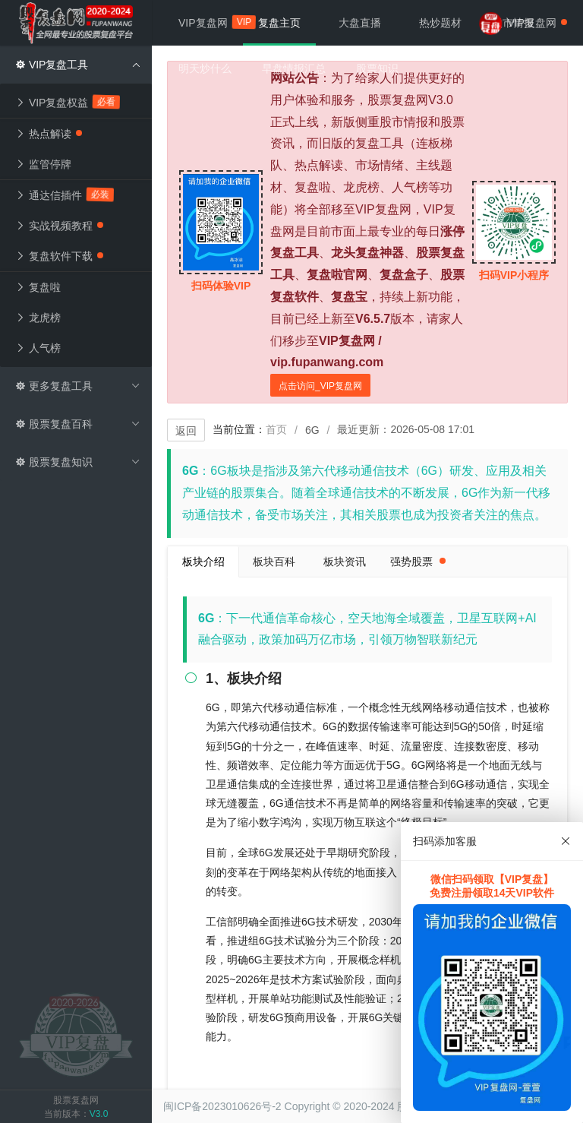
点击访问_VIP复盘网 (320, 386)
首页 (276, 429)
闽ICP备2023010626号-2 (222, 1106)
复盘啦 (38, 287)
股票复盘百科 (77, 424)
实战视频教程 (59, 226)
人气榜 (38, 348)
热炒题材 (440, 23)
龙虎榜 (38, 318)
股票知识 (377, 68)
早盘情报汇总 (294, 68)
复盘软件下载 (59, 256)
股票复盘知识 (77, 462)
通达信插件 (65, 194)
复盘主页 (279, 23)
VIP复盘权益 (68, 101)
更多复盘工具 (77, 386)
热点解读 (48, 134)
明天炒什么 (205, 68)
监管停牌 (43, 164)
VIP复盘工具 (77, 65)
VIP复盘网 (210, 22)
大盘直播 (360, 23)
